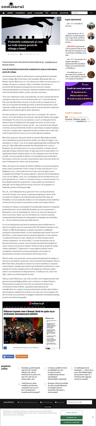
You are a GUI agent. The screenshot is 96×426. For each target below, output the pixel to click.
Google (83, 119)
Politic (10, 13)
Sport (29, 13)
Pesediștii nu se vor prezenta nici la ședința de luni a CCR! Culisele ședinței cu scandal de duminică (80, 75)
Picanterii (64, 13)
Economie (39, 13)
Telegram (76, 119)
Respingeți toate (71, 418)
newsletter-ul (81, 121)
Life (47, 13)
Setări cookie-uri (71, 413)
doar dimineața (46, 402)
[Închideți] (93, 418)
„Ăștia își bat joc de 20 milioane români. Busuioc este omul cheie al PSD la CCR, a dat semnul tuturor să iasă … (80, 37)
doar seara (59, 402)
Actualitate (20, 13)
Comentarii (21, 356)
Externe (54, 13)
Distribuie (8, 356)
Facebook (68, 119)
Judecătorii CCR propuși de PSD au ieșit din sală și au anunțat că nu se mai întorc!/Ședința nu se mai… (80, 50)
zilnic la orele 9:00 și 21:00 (28, 402)
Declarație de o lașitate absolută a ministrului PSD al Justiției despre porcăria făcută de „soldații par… (80, 63)
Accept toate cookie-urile (71, 423)
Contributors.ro (51, 62)
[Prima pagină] (3, 13)
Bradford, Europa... (80, 24)
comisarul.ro (14, 54)
